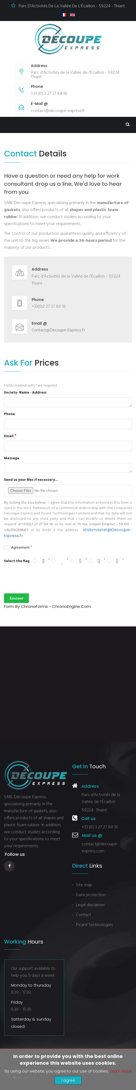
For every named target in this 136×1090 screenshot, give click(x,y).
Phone (9, 414)
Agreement (20, 548)
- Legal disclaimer (88, 905)
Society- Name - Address (25, 392)
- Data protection (89, 895)
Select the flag (16, 561)
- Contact (81, 915)
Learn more (121, 1071)
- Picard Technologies (92, 925)
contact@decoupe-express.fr (58, 330)
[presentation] (45, 579)
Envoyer (16, 598)
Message (11, 458)
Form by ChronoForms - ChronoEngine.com (47, 606)
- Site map (82, 885)
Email (9, 436)
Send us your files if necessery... (31, 480)
